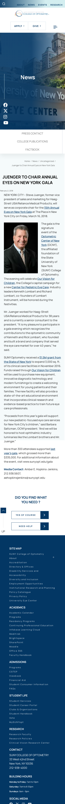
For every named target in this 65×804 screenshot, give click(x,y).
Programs (15, 617)
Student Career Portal (23, 705)
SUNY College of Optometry (26, 554)
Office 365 (16, 650)
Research (56, 4)
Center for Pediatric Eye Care (30, 287)
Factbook (32, 149)
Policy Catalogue (20, 592)
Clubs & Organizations (23, 709)
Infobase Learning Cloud (24, 629)
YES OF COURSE (26, 515)
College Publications (32, 141)
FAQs (12, 688)
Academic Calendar (21, 612)
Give (37, 26)
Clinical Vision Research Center (29, 742)
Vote (12, 717)
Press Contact (32, 133)
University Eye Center (23, 600)
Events (42, 4)
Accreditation (18, 562)
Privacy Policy (18, 596)
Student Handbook (21, 713)
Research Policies (20, 738)
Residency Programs (22, 621)
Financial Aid (17, 680)
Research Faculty (20, 734)
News (31, 4)
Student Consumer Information (28, 684)
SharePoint (16, 642)
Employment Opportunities (26, 583)
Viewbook (15, 675)
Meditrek (15, 633)
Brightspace (17, 638)
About (21, 4)
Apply (19, 26)
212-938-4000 (18, 768)
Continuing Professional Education (31, 625)
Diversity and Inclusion (23, 579)
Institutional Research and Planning (32, 587)
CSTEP (13, 671)
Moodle (13, 646)
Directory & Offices (21, 566)
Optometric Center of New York (50, 241)
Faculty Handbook (20, 655)
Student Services (20, 701)
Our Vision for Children (46, 370)
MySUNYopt (16, 722)
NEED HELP (26, 526)
